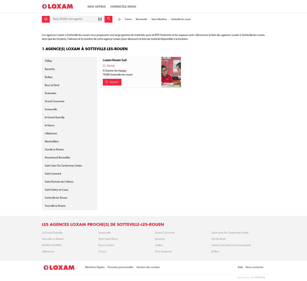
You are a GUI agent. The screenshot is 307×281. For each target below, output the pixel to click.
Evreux (102, 251)
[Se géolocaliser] (46, 19)
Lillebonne (51, 133)
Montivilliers (52, 141)
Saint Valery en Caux (56, 189)
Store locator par (251, 277)
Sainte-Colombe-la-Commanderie (231, 245)
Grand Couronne (54, 101)
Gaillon (159, 245)
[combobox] (77, 19)
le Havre (49, 125)
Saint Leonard (53, 173)
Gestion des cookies (148, 267)
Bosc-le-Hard (106, 245)
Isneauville (51, 109)
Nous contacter (255, 267)
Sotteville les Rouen (56, 197)
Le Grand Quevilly (52, 232)
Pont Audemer (163, 251)
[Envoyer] (108, 19)
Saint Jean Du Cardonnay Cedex (63, 165)
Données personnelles (121, 267)
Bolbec (49, 77)
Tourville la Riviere (55, 206)
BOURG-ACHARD (51, 245)
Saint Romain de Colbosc (59, 181)
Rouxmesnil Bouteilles (57, 157)
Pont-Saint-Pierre (108, 239)
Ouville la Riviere (54, 149)
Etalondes (50, 93)
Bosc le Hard (52, 85)
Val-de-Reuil (218, 239)
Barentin (50, 69)
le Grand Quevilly (55, 117)
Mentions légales (95, 267)
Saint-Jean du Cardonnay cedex (229, 232)
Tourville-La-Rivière (53, 239)
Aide (240, 267)
